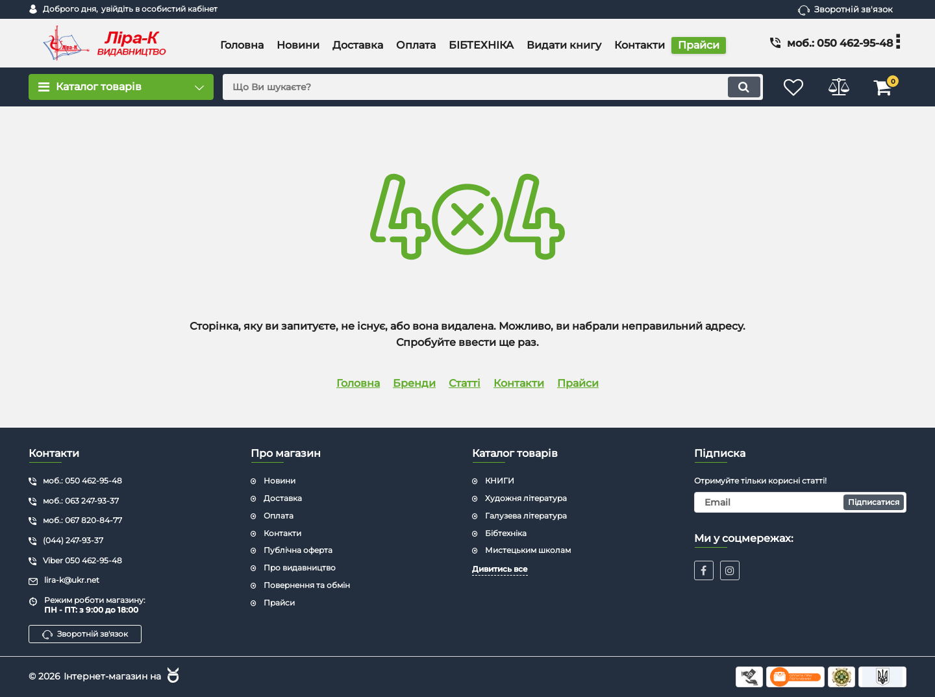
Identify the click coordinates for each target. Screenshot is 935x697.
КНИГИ (499, 480)
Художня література (526, 498)
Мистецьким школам (528, 550)
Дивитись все (500, 569)
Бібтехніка (506, 533)
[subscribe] (800, 502)
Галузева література (526, 515)
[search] (492, 87)
